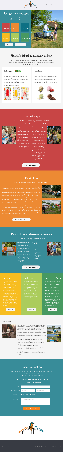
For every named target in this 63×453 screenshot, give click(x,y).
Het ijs (48, 4)
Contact (54, 4)
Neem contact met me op (31, 166)
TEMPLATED (40, 447)
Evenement (24, 395)
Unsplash (51, 447)
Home (43, 4)
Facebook (27, 383)
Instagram (37, 383)
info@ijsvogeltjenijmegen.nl (38, 380)
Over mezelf (20, 45)
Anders (32, 395)
